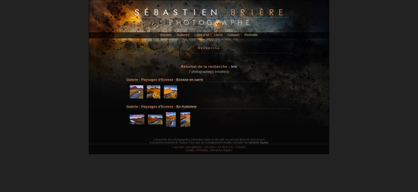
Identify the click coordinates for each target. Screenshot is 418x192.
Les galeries (194, 147)
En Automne (186, 107)
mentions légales (258, 142)
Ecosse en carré (189, 80)
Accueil (166, 35)
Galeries (183, 35)
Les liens (210, 147)
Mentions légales (221, 150)
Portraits (251, 35)
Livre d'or (202, 35)
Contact (233, 35)
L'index (190, 150)
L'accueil (177, 147)
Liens (218, 35)
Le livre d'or (225, 147)
